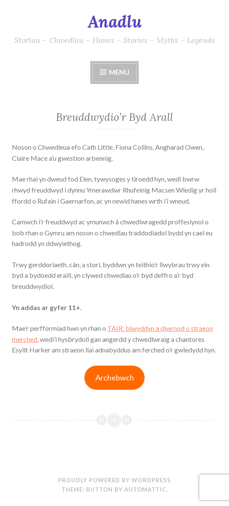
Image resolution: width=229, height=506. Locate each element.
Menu (119, 72)
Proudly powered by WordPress (114, 480)
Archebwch (114, 377)
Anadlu (115, 21)
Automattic (145, 489)
